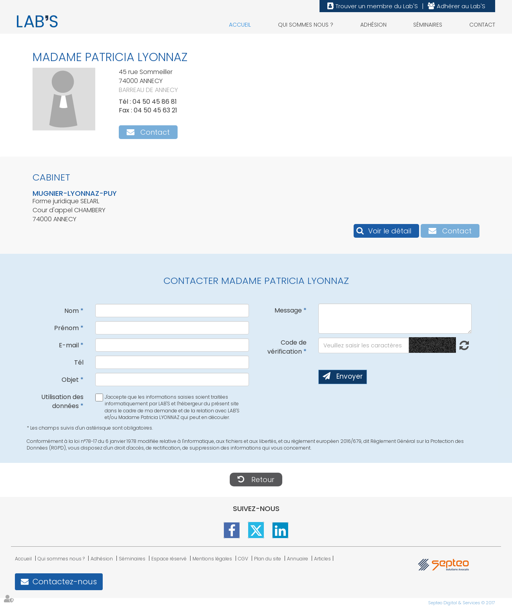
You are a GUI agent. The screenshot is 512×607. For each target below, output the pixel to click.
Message (288, 310)
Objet (70, 379)
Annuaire (297, 558)
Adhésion (373, 25)
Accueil (240, 25)
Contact (482, 25)
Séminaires (427, 25)
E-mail (69, 345)
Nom (71, 310)
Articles (322, 558)
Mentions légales (212, 558)
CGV (243, 558)
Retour (262, 479)
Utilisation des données (62, 401)
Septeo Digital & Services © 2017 (461, 603)
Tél (79, 362)
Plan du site (267, 558)
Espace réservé (169, 558)
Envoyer (349, 376)
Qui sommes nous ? (305, 25)
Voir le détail (389, 231)
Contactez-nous (65, 581)
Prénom (66, 327)
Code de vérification (287, 347)
